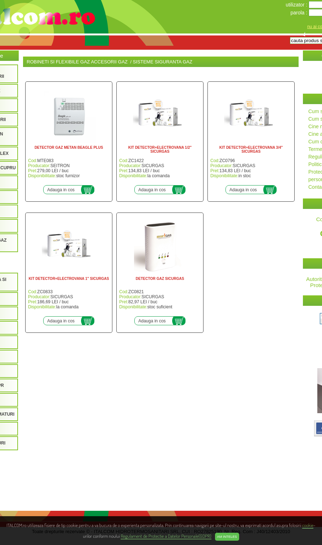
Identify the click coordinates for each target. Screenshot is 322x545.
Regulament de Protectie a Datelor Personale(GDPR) (166, 536)
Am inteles (227, 537)
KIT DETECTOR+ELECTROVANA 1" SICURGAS (68, 279)
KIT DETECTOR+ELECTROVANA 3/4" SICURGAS (251, 149)
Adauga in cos (61, 189)
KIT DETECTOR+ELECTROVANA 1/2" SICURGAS (160, 149)
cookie (307, 525)
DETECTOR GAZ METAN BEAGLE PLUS (69, 147)
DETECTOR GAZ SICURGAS (160, 279)
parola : (299, 12)
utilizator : (297, 5)
